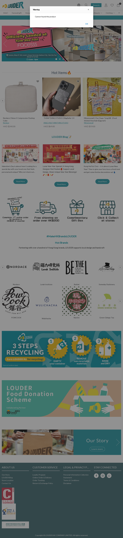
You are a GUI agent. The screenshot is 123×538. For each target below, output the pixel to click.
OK (86, 24)
